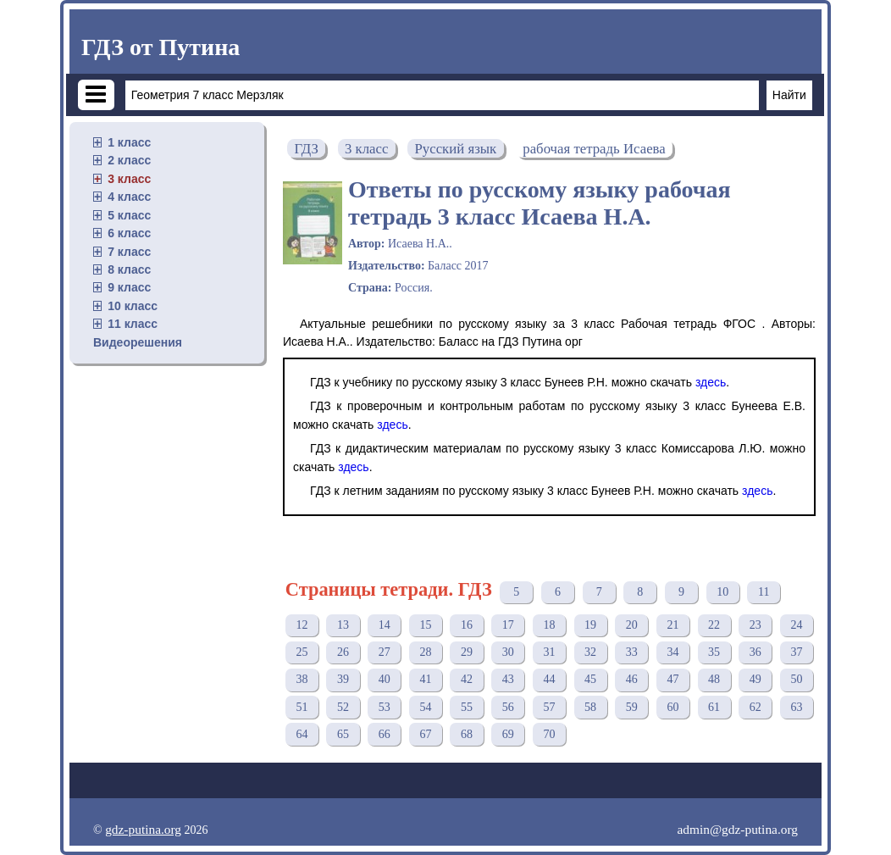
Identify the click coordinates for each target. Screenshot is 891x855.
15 (425, 625)
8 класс (129, 269)
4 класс (129, 196)
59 (632, 707)
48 (714, 679)
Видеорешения (137, 342)
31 (549, 652)
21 (672, 625)
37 (796, 652)
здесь (710, 382)
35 (714, 652)
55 (467, 707)
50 (796, 679)
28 (425, 652)
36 (755, 652)
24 (796, 625)
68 (467, 734)
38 (301, 679)
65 (343, 734)
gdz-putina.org (143, 829)
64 (301, 734)
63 (796, 707)
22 (714, 625)
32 (590, 652)
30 (508, 652)
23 (755, 625)
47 (672, 679)
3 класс (129, 179)
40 (384, 679)
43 (508, 679)
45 (590, 679)
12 (301, 625)
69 (508, 734)
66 (384, 734)
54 (425, 707)
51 (301, 707)
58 (590, 707)
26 (343, 652)
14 (384, 625)
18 (549, 625)
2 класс (129, 160)
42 (467, 679)
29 (467, 652)
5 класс (129, 215)
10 (722, 592)
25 (301, 652)
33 (632, 652)
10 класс (133, 306)
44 (549, 679)
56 (508, 707)
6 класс (129, 233)
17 (508, 625)
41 (425, 679)
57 (549, 707)
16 (467, 625)
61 (714, 707)
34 (672, 652)
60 (672, 707)
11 (763, 592)
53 (384, 707)
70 (549, 734)
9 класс (129, 287)
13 (343, 625)
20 (632, 625)
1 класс (129, 142)
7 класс (129, 251)
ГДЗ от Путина (160, 47)
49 (755, 679)
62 (755, 707)
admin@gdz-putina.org (737, 829)
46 (632, 679)
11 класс (133, 323)
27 (384, 652)
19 (590, 625)
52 (343, 707)
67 (425, 734)
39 (343, 679)
